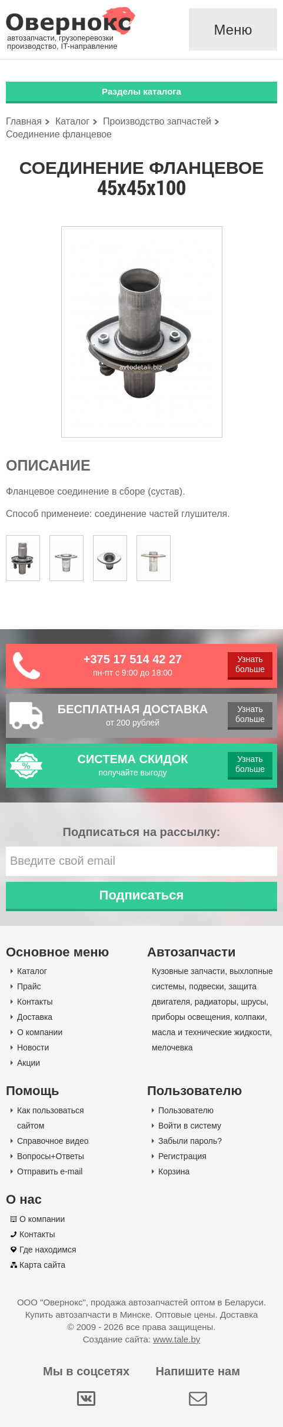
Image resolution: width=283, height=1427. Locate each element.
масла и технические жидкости (211, 1032)
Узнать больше (250, 664)
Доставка (34, 1017)
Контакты (34, 1001)
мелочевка (172, 1047)
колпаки (250, 1017)
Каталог (32, 971)
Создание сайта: (141, 1339)
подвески (206, 986)
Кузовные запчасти (188, 971)
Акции (28, 1062)
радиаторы (216, 1001)
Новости (33, 1047)
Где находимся (47, 1249)
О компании (39, 1032)
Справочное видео (53, 1141)
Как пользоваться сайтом (50, 1118)
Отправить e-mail (49, 1171)
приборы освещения (191, 1017)
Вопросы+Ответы (50, 1156)
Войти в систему (189, 1125)
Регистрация (182, 1156)
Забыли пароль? (190, 1141)
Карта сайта (42, 1265)
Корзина (173, 1171)
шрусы (254, 1001)
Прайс (29, 986)
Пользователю (186, 1110)
